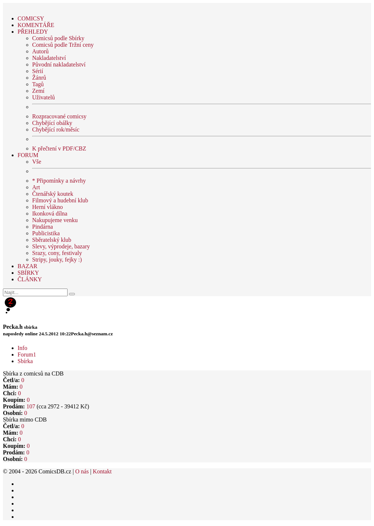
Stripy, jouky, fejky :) (57, 259)
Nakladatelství (49, 58)
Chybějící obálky (52, 123)
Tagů (38, 84)
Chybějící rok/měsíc (55, 129)
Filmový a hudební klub (60, 200)
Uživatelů (43, 97)
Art (36, 187)
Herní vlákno (47, 207)
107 (30, 406)
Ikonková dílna (49, 213)
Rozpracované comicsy (59, 116)
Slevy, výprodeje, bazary (61, 246)
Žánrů (39, 78)
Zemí (38, 91)
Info (22, 348)
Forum (27, 354)
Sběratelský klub (51, 240)
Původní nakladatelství (58, 64)
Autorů (40, 51)
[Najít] (35, 292)
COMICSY (31, 18)
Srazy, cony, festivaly (57, 253)
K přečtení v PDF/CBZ (59, 148)
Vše (36, 162)
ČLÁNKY (30, 279)
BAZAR (27, 266)
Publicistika (46, 233)
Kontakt (102, 471)
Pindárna (42, 227)
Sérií (37, 71)
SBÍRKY (28, 273)
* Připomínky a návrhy (59, 181)
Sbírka (25, 361)
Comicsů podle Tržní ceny (63, 45)
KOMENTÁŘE (36, 25)
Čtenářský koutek (52, 194)
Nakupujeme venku (55, 220)
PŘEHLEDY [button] (33, 31)
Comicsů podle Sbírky (58, 38)
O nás (82, 471)
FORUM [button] (28, 155)
